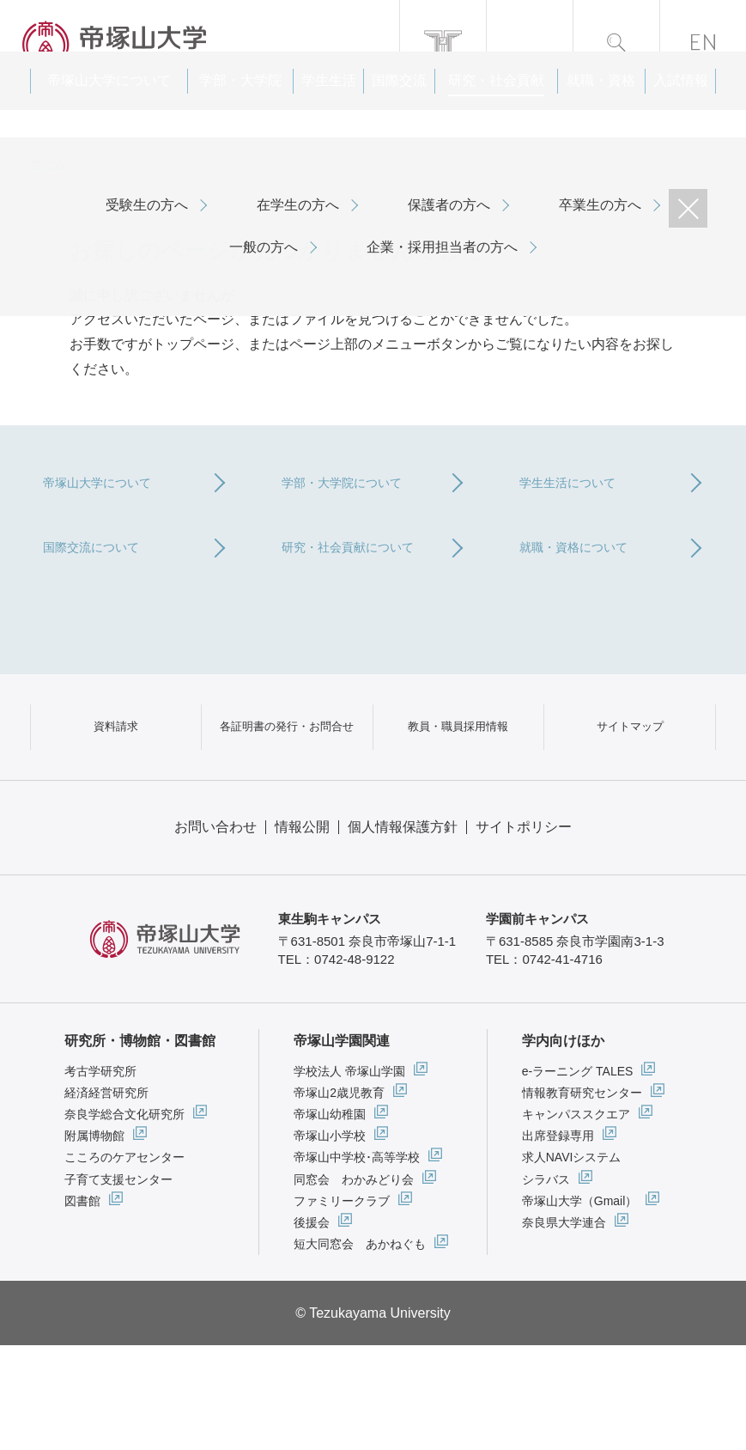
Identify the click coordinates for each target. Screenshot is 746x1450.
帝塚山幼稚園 (330, 1219)
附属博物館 (94, 1240)
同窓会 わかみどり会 (354, 1284)
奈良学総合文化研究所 (124, 1219)
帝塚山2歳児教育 (339, 1197)
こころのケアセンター (124, 1262)
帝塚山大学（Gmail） (580, 1306)
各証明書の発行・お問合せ (286, 811)
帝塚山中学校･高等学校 (357, 1262)
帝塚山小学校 (330, 1240)
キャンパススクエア (576, 1219)
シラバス (546, 1284)
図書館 (82, 1306)
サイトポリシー (524, 931)
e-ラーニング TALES (578, 1176)
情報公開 (302, 931)
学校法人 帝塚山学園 (349, 1176)
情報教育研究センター (582, 1197)
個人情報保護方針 (403, 931)
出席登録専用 (558, 1240)
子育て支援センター (118, 1284)
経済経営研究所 (106, 1197)
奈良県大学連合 (564, 1327)
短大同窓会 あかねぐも (360, 1349)
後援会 (312, 1327)
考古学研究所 (100, 1176)
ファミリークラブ (342, 1306)
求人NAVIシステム (572, 1262)
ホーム (48, 163)
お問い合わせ (215, 931)
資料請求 (115, 811)
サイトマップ (630, 811)
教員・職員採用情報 (458, 811)
